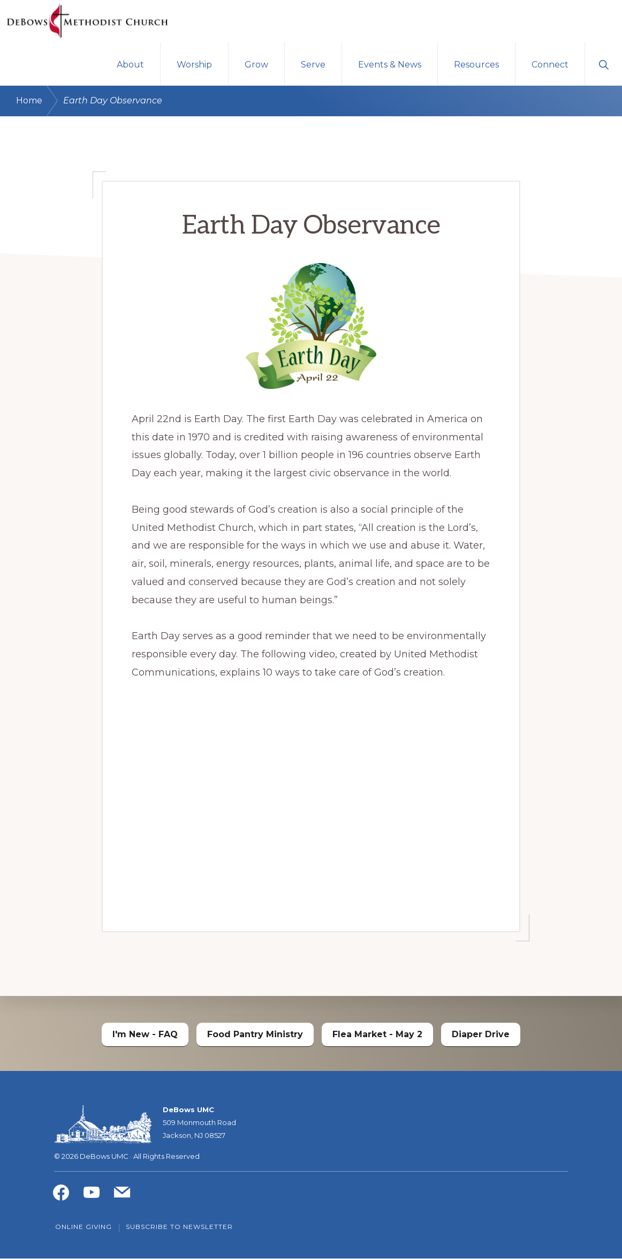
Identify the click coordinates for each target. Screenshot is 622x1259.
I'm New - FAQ (145, 1034)
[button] (603, 64)
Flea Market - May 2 (377, 1034)
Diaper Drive (481, 1034)
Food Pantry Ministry (255, 1034)
